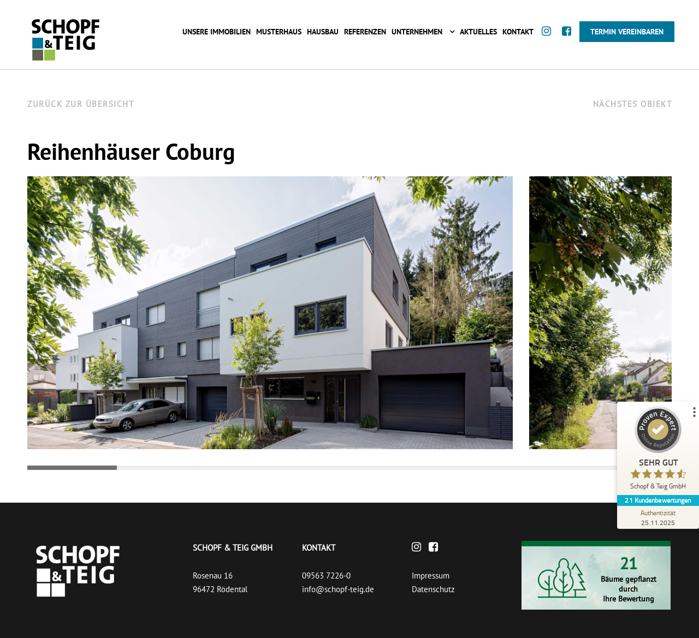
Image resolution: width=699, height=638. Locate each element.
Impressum (430, 575)
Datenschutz (433, 589)
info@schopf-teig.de (338, 589)
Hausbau (323, 32)
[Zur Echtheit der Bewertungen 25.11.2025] (658, 517)
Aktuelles (478, 32)
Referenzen (365, 32)
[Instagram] (549, 42)
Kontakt (518, 32)
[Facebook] (569, 42)
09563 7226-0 (326, 575)
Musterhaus (278, 32)
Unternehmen (417, 32)
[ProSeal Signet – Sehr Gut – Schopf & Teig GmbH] (658, 450)
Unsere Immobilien (216, 32)
